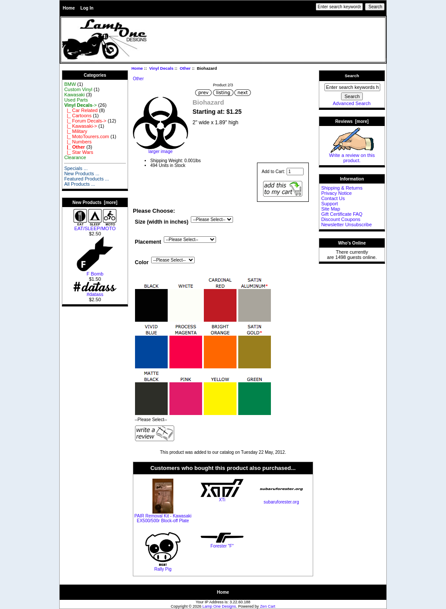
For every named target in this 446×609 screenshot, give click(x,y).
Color (142, 262)
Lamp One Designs (219, 606)
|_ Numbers (77, 141)
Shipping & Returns (341, 188)
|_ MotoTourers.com (86, 136)
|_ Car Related (81, 110)
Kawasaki (74, 94)
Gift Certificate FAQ (341, 214)
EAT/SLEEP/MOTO (95, 226)
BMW (70, 84)
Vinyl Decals (161, 68)
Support (329, 203)
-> (80, 105)
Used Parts (76, 99)
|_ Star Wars (78, 152)
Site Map (330, 208)
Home (69, 8)
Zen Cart (267, 606)
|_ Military (75, 131)
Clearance (75, 157)
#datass (95, 292)
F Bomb (95, 271)
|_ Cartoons (77, 115)
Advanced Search (352, 103)
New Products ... (81, 173)
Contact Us (333, 198)
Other (184, 68)
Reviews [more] (352, 121)
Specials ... (76, 168)
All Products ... (79, 184)
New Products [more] (94, 202)
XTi (222, 499)
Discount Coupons (340, 219)
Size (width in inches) (162, 222)
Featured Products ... (86, 178)
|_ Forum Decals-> (85, 120)
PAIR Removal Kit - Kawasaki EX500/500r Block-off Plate (162, 518)
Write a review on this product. (352, 155)
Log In (87, 8)
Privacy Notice (336, 193)
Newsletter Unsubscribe (346, 224)
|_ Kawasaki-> (80, 126)
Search (352, 75)
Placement (148, 242)
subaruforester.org (281, 502)
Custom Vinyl (78, 89)
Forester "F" (221, 546)
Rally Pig (162, 569)
